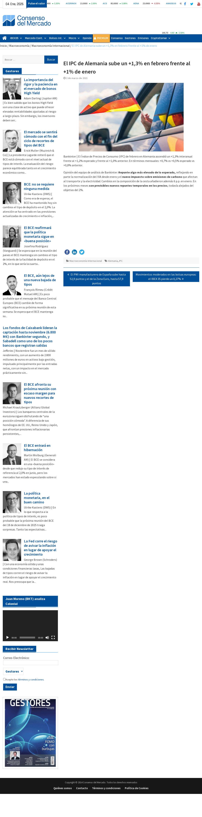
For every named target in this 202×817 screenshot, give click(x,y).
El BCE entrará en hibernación (37, 447)
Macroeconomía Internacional (51, 45)
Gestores (130, 38)
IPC (121, 260)
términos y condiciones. (30, 679)
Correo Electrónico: (16, 658)
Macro (72, 38)
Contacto (82, 788)
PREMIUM (102, 38)
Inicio (3, 45)
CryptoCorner (159, 38)
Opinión (87, 38)
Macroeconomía (19, 45)
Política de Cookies (137, 788)
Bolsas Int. (55, 38)
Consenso (117, 38)
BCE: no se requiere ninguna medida (39, 186)
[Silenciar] (47, 637)
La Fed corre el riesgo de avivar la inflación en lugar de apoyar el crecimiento (40, 548)
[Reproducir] (7, 637)
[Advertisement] (131, 220)
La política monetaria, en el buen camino (36, 497)
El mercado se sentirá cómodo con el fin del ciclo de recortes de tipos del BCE (40, 138)
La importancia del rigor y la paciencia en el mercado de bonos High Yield (41, 86)
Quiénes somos (62, 788)
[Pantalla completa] (53, 637)
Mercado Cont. (34, 38)
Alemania (113, 260)
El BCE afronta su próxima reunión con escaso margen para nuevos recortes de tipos (40, 393)
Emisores (143, 38)
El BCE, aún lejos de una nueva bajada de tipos (40, 280)
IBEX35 (14, 38)
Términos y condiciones (106, 788)
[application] (30, 625)
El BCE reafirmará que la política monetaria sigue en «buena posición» (39, 234)
